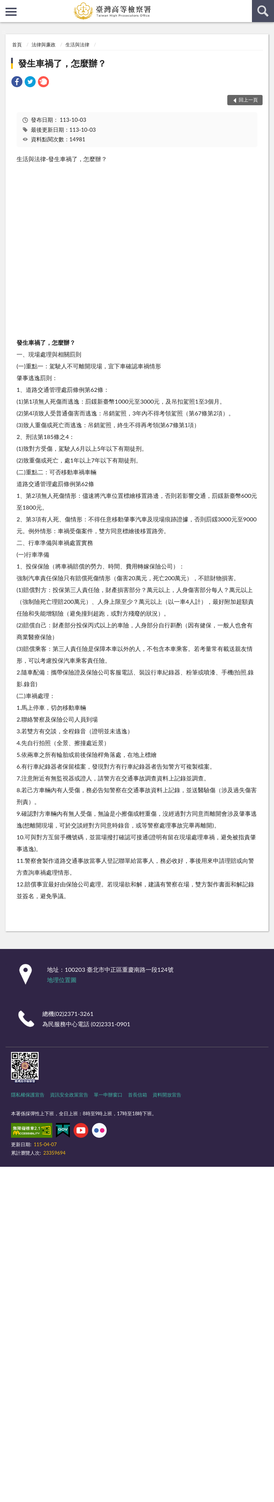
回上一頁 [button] (248, 100)
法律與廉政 (44, 44)
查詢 (263, 11)
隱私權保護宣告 (28, 1095)
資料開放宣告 (167, 1095)
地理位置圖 (61, 979)
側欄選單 (11, 12)
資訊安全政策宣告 (69, 1095)
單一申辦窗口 (108, 1095)
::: (6, 5)
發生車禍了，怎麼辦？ (62, 63)
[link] (16, 82)
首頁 (17, 44)
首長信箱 (137, 1095)
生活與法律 (77, 44)
